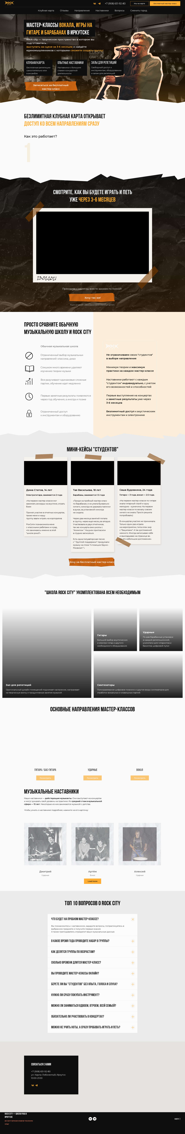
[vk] (94, 3)
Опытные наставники (71, 63)
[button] (52, 87)
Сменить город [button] (138, 10)
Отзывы (64, 10)
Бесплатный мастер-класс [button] (165, 3)
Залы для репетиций (103, 63)
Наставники (102, 10)
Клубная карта (46, 10)
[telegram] (99, 3)
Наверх (177, 1119)
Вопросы (119, 10)
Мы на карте (139, 3)
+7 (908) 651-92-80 (115, 3)
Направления (82, 10)
